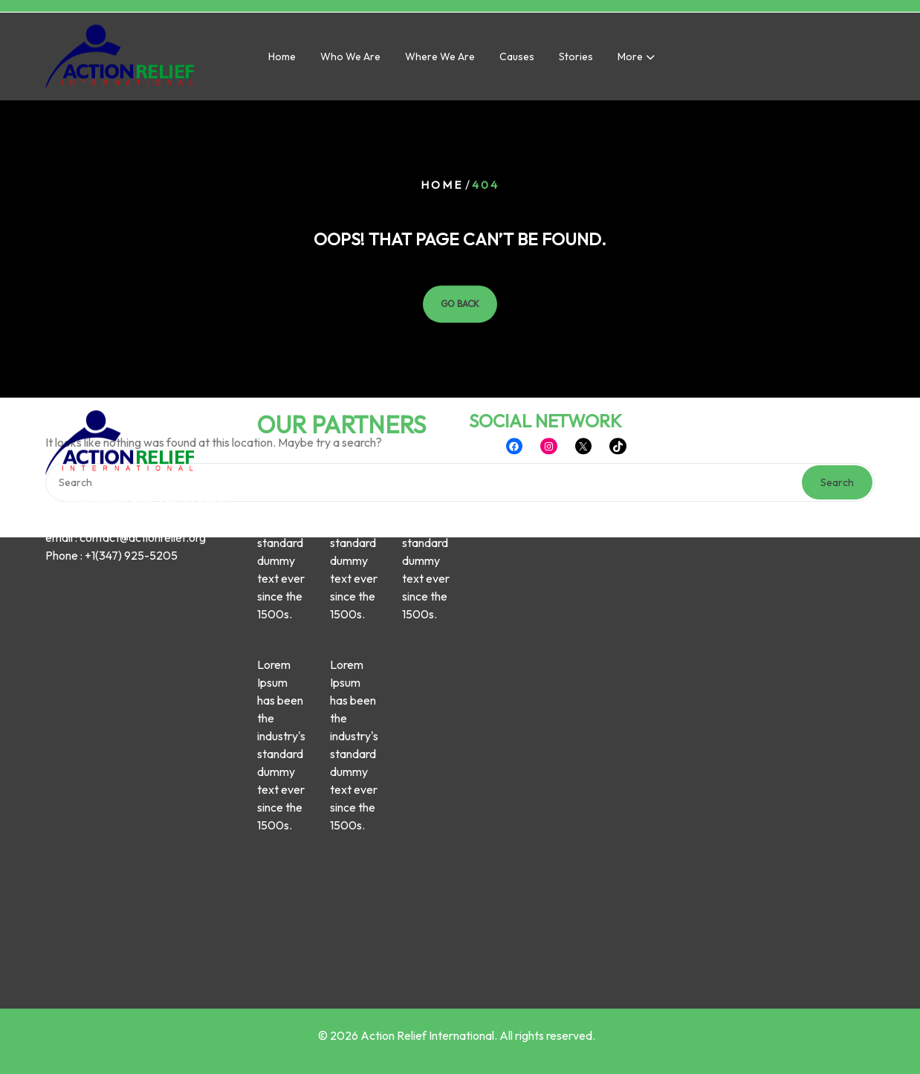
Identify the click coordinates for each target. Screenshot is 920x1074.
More (630, 59)
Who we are (350, 59)
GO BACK (460, 303)
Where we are (440, 59)
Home (282, 59)
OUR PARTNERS (341, 337)
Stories (576, 59)
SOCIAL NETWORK (545, 333)
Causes (516, 59)
